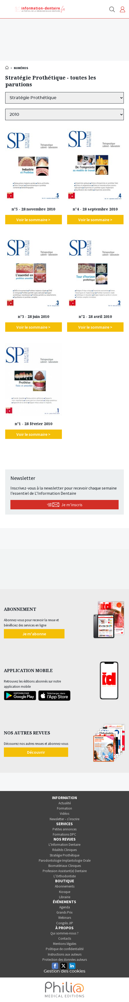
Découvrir (36, 752)
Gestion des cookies (64, 971)
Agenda (64, 907)
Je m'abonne (34, 633)
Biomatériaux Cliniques (64, 866)
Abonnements (64, 886)
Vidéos (64, 813)
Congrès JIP (64, 923)
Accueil (7, 67)
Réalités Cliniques (64, 850)
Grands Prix (64, 912)
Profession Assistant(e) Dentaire (65, 871)
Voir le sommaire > (33, 219)
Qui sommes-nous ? (64, 933)
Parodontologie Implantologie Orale (65, 860)
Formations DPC (64, 834)
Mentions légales (64, 943)
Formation (64, 808)
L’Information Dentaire (64, 844)
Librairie (64, 897)
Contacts (64, 938)
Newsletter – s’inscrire (64, 819)
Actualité (65, 803)
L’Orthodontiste (65, 876)
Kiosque (64, 892)
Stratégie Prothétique (64, 855)
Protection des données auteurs (64, 959)
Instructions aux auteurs (64, 954)
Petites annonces (64, 829)
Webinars (64, 917)
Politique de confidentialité (64, 949)
